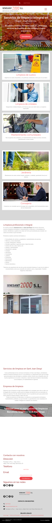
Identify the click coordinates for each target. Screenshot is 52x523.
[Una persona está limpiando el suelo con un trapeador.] (38, 329)
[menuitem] (6, 515)
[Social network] (7, 485)
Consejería (26, 203)
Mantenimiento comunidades (26, 135)
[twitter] (9, 485)
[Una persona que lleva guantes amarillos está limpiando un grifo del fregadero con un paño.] (14, 329)
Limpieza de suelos (26, 75)
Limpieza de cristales (26, 104)
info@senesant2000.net (26, 475)
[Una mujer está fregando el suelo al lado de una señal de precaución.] (38, 353)
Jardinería (26, 172)
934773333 (27, 3)
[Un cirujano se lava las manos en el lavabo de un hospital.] (14, 353)
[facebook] (4, 485)
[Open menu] (45, 9)
